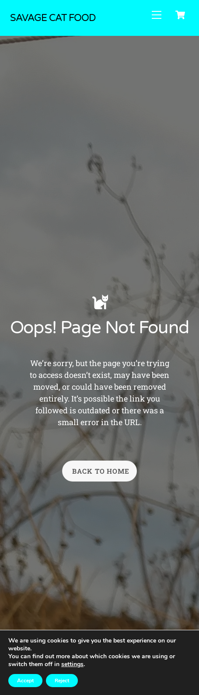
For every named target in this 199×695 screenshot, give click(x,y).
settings (72, 664)
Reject (62, 680)
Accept (25, 680)
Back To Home (100, 471)
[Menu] (156, 15)
